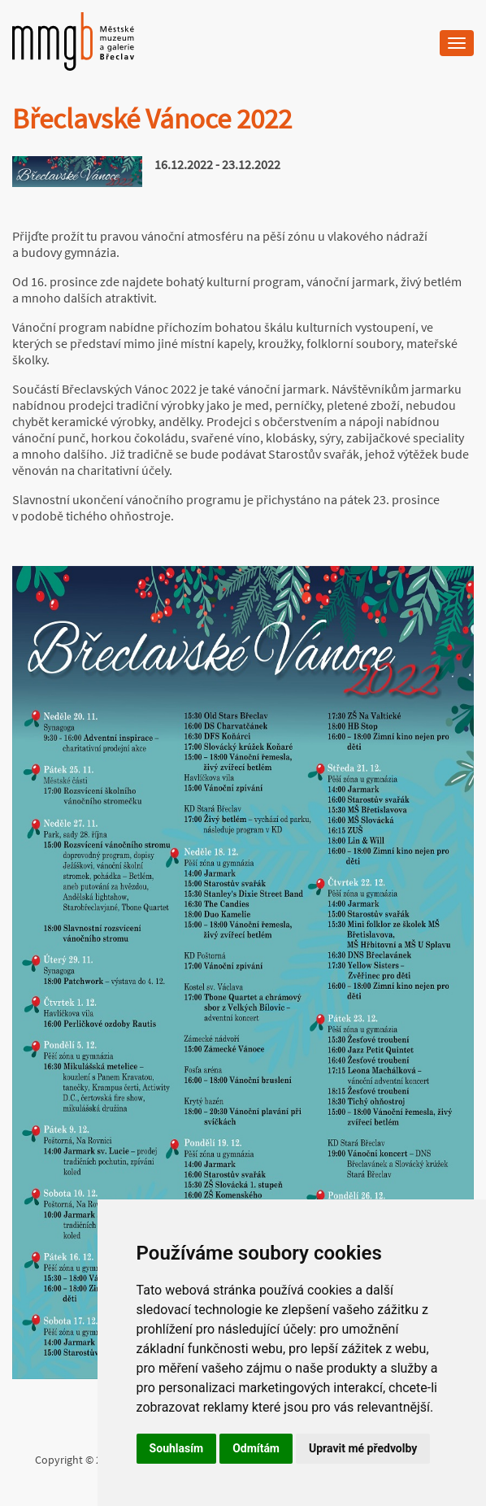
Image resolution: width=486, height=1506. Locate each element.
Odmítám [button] (256, 1448)
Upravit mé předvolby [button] (363, 1448)
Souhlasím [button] (177, 1448)
